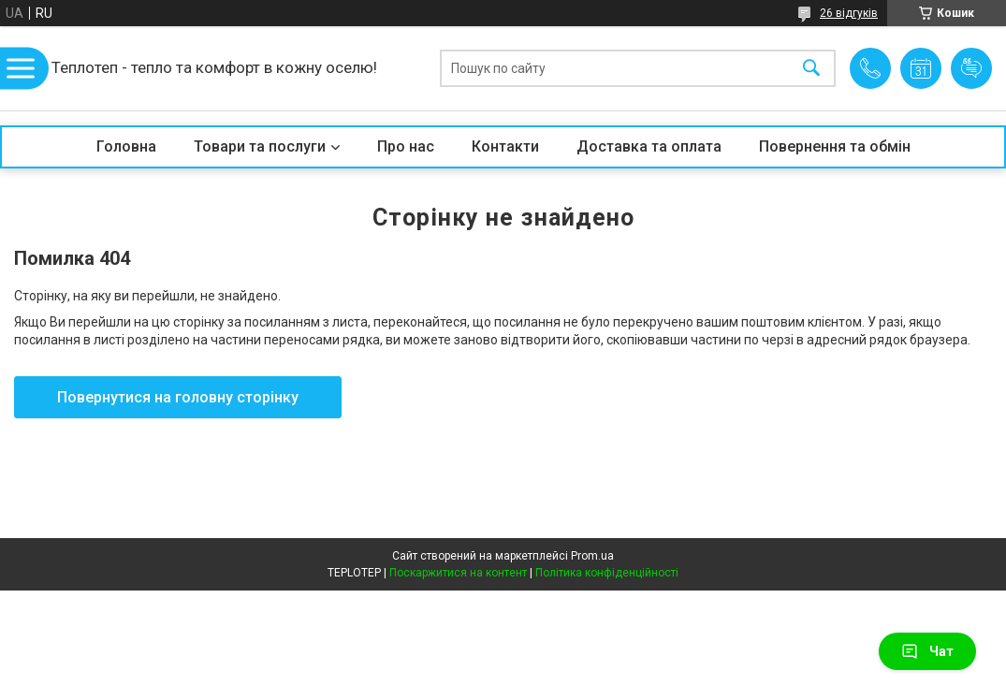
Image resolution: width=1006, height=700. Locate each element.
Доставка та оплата (649, 146)
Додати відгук (971, 68)
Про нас (405, 146)
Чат (927, 651)
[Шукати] (811, 68)
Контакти (505, 146)
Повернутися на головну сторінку (178, 397)
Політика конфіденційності (606, 572)
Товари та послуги (260, 146)
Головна (126, 146)
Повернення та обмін (835, 146)
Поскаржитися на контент (458, 572)
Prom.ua (592, 555)
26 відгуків (849, 13)
